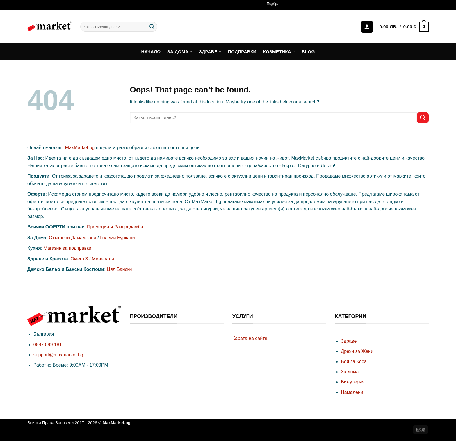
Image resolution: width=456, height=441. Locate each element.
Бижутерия (352, 381)
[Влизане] (367, 27)
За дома (180, 51)
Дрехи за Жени (357, 351)
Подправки (242, 51)
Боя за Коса (353, 361)
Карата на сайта (249, 338)
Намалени (352, 392)
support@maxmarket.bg (58, 354)
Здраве (210, 51)
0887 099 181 (47, 344)
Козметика (279, 51)
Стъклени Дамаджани (72, 237)
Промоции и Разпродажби (115, 226)
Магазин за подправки (67, 248)
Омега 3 (79, 258)
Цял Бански (119, 269)
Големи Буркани (117, 237)
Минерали (103, 258)
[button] (404, 27)
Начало (151, 51)
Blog (308, 51)
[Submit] (152, 27)
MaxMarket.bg (80, 147)
